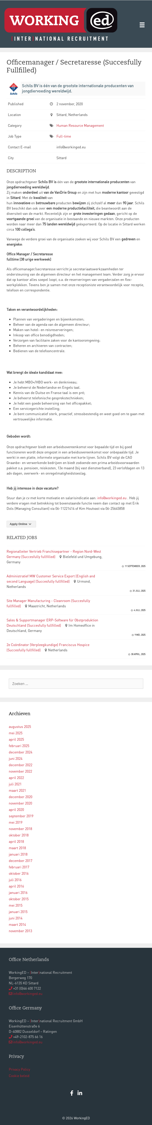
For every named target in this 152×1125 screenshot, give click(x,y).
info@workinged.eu (112, 497)
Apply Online (21, 524)
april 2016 (16, 886)
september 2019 (21, 816)
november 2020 (20, 803)
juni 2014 (15, 918)
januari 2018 (18, 854)
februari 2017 (19, 867)
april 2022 (16, 777)
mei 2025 (15, 733)
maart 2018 (17, 847)
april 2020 (16, 809)
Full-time (63, 136)
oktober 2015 (19, 899)
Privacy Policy (19, 1069)
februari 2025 (19, 745)
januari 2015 (18, 911)
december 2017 (20, 860)
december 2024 (20, 752)
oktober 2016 (19, 873)
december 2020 (20, 796)
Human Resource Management (80, 125)
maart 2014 (17, 924)
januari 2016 (18, 892)
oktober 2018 (19, 835)
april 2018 (16, 841)
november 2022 (20, 771)
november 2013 (20, 930)
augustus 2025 (20, 726)
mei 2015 (15, 905)
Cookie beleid (19, 1075)
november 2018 (20, 828)
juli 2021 (15, 784)
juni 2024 (15, 758)
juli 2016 (15, 879)
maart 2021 (17, 790)
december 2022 (20, 764)
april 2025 (16, 739)
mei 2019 (15, 822)
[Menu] (142, 24)
